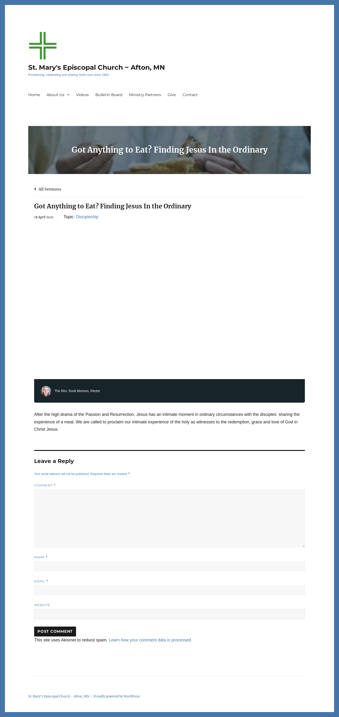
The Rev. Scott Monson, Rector (77, 391)
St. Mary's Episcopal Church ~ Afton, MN (96, 67)
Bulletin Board (108, 95)
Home (34, 95)
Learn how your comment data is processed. (150, 640)
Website (42, 605)
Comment (45, 485)
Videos (82, 95)
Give (172, 95)
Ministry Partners (145, 95)
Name (41, 557)
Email (41, 581)
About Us (55, 95)
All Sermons (47, 189)
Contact (190, 95)
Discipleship (87, 217)
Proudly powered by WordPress (116, 696)
